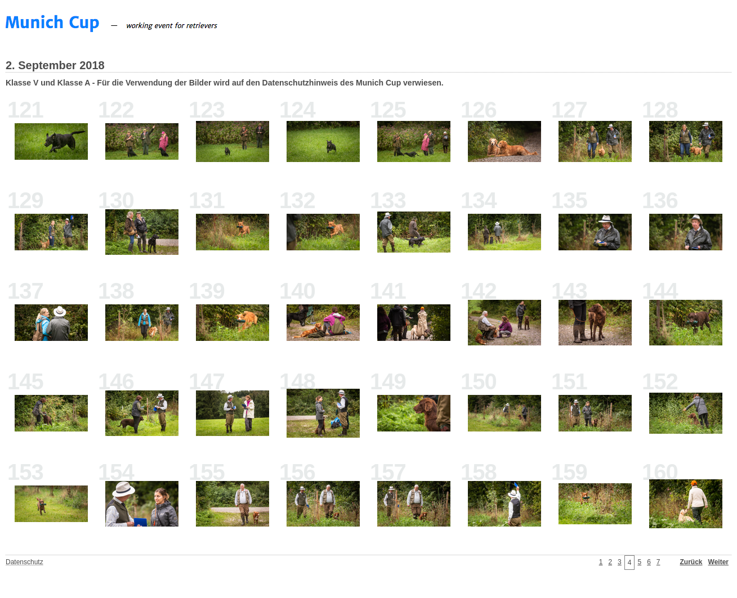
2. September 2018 (55, 65)
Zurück (691, 562)
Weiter (718, 562)
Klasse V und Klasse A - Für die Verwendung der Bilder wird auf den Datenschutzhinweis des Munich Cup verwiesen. (225, 82)
